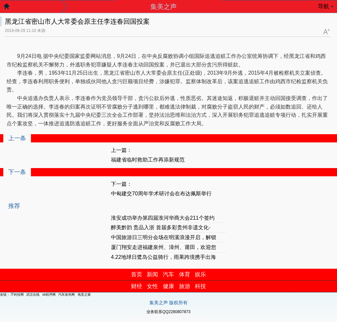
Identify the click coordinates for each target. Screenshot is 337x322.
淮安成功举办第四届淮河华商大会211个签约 (163, 218)
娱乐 (200, 274)
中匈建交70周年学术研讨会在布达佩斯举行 (161, 193)
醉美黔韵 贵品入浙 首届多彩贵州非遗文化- (160, 227)
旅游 (184, 286)
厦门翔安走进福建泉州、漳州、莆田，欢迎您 (163, 247)
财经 (136, 286)
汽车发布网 (66, 294)
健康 (168, 286)
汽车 (168, 274)
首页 (136, 274)
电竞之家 (84, 294)
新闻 (152, 274)
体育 (184, 274)
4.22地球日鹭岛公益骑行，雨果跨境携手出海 (163, 257)
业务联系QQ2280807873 (168, 312)
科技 (200, 286)
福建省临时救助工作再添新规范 (148, 159)
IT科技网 (17, 294)
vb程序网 (49, 294)
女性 (152, 286)
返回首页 (9, 8)
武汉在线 (32, 294)
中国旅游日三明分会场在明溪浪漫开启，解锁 (163, 237)
